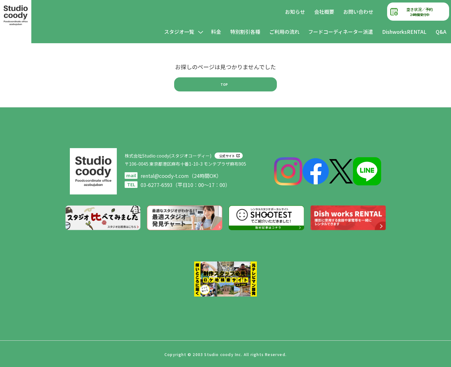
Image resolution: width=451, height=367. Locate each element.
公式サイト (227, 155)
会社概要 (324, 11)
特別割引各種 (245, 31)
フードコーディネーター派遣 (340, 31)
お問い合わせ (358, 11)
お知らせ (295, 11)
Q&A (441, 31)
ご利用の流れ (284, 31)
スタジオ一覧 (179, 31)
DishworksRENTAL (404, 31)
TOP (224, 84)
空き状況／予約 (419, 12)
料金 (216, 31)
